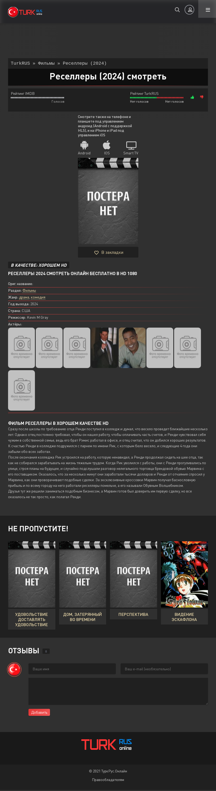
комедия (38, 298)
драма (24, 298)
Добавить (39, 713)
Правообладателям (108, 780)
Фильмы (29, 291)
